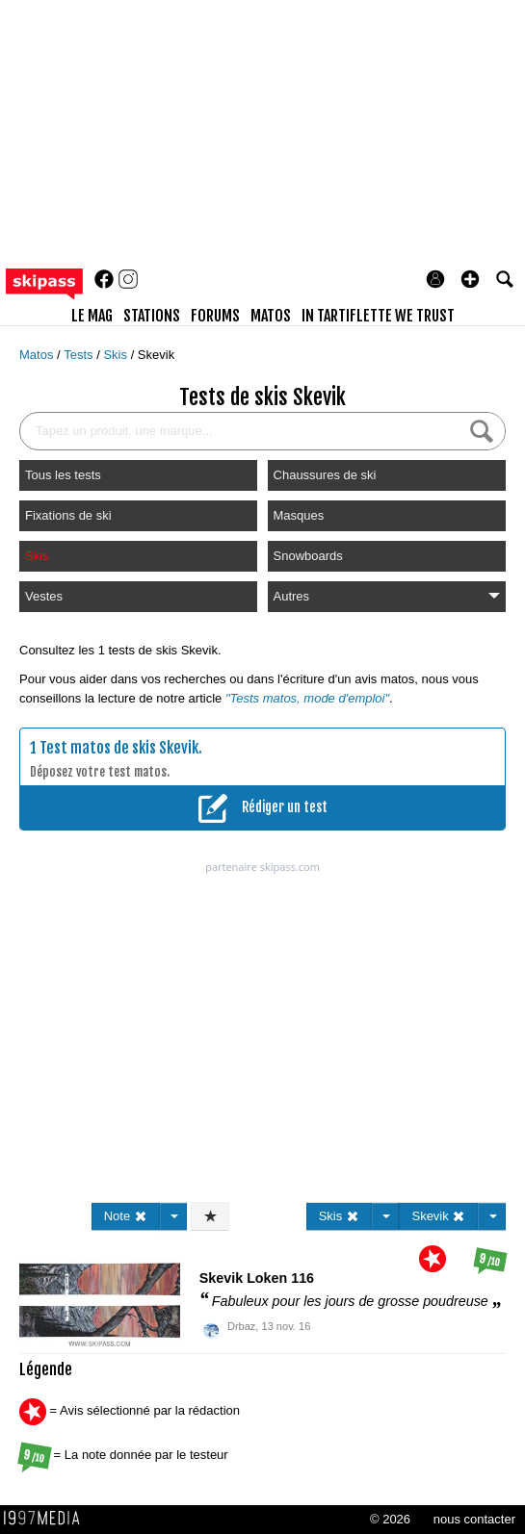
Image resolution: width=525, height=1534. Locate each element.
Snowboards (308, 556)
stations (151, 315)
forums (215, 315)
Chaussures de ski (325, 475)
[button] (470, 279)
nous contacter (474, 1519)
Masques (299, 515)
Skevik (156, 354)
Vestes (44, 596)
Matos (38, 354)
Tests (80, 354)
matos (270, 315)
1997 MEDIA (47, 1518)
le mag (92, 315)
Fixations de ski (68, 515)
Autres (387, 596)
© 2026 (390, 1519)
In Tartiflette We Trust (378, 315)
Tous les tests (63, 475)
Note (125, 1216)
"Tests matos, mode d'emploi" (307, 698)
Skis (116, 354)
